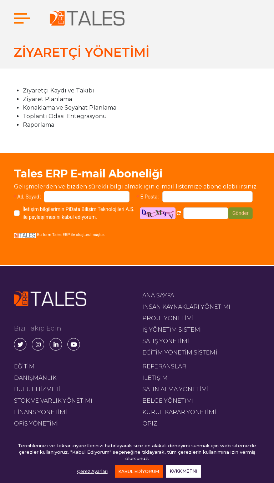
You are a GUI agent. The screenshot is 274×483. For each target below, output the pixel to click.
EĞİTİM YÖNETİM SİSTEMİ (179, 352)
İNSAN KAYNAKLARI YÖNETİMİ (186, 306)
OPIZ (149, 423)
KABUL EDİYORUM (138, 471)
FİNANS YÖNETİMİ (40, 412)
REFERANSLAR (164, 366)
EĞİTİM (24, 366)
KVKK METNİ (183, 471)
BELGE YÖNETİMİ (168, 400)
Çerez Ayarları (92, 471)
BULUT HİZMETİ (37, 389)
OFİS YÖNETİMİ (36, 423)
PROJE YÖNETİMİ (168, 318)
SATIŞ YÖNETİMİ (165, 341)
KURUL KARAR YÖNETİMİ (179, 412)
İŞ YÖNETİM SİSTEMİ (172, 329)
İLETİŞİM (155, 377)
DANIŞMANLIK (35, 377)
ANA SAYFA (158, 295)
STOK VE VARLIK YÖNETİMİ (53, 400)
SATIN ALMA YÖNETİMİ (175, 389)
